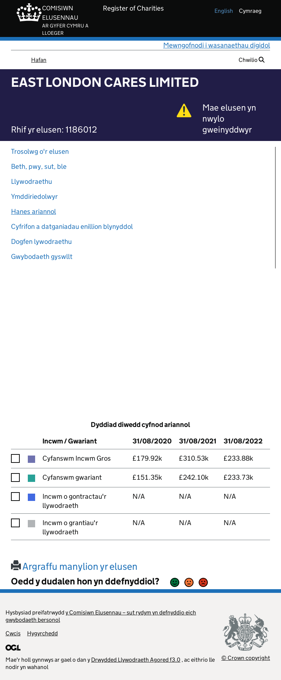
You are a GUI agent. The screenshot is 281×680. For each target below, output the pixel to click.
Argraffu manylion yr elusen (74, 566)
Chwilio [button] (252, 59)
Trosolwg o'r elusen (40, 151)
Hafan (38, 59)
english (223, 10)
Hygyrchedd (42, 633)
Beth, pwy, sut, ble (39, 166)
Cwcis (12, 633)
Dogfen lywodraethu (41, 241)
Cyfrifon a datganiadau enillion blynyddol (72, 226)
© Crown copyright (245, 657)
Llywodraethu (31, 181)
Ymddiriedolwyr (34, 196)
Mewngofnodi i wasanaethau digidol (216, 45)
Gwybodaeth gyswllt (41, 256)
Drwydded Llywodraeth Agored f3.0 (135, 659)
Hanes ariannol (33, 211)
